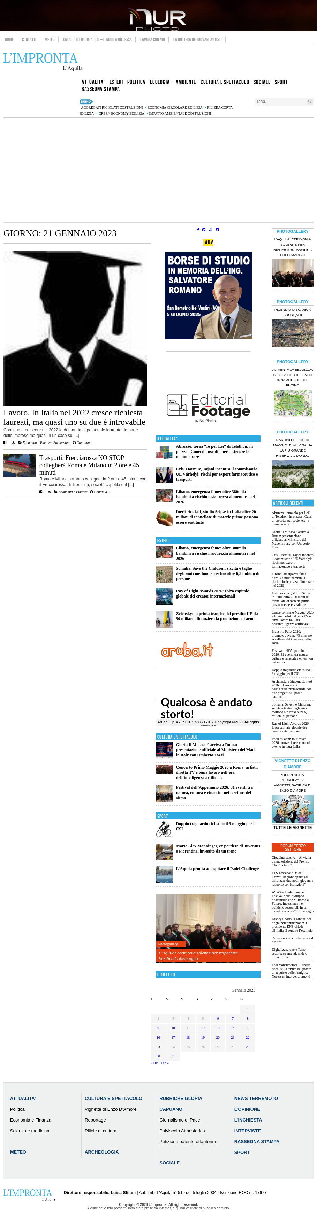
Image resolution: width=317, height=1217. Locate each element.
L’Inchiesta (248, 1120)
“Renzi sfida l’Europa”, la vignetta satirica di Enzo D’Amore (292, 782)
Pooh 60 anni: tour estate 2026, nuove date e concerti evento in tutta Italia (291, 742)
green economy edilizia (121, 113)
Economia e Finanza (37, 443)
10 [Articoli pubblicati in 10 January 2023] (173, 1028)
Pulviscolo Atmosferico (182, 1130)
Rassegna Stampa (257, 1141)
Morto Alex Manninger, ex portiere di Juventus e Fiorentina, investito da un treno (218, 849)
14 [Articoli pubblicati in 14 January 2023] (232, 1028)
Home (9, 39)
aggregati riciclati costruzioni (112, 107)
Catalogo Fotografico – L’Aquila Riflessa (97, 39)
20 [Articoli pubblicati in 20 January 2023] (218, 1037)
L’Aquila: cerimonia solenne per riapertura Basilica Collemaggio (198, 955)
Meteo (50, 39)
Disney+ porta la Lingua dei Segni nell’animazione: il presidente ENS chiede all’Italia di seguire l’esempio (292, 924)
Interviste (247, 1130)
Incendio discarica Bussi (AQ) (292, 312)
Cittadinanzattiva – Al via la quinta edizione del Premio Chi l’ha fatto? (291, 861)
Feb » (165, 1063)
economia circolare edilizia (175, 107)
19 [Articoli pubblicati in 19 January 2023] (203, 1037)
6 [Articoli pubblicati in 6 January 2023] (218, 1018)
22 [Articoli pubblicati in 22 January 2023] (247, 1037)
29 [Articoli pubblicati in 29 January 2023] (247, 1047)
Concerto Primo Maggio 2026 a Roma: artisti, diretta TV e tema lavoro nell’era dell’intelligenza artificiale (217, 772)
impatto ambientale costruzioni (180, 113)
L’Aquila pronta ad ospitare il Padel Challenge (217, 868)
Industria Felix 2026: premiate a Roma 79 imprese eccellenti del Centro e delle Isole (292, 637)
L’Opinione (247, 1109)
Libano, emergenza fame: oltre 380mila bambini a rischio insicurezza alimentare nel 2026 (215, 496)
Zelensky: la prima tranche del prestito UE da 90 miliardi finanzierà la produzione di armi (217, 616)
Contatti (29, 39)
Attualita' (167, 439)
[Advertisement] (158, 170)
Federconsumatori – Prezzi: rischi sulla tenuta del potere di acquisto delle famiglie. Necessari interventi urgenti (291, 970)
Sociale (169, 1162)
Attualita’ (23, 1098)
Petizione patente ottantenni (187, 1141)
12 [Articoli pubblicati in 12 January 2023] (203, 1028)
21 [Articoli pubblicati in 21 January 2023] (232, 1037)
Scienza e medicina (30, 1130)
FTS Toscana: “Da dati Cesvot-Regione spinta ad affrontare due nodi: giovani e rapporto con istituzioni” (292, 878)
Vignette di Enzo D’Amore (111, 1109)
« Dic (154, 1063)
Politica (17, 1109)
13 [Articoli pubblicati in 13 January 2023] (218, 1028)
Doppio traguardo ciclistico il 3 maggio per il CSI (292, 672)
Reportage (95, 1120)
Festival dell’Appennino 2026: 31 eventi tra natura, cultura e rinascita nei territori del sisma (214, 792)
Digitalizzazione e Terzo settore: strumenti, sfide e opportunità (289, 953)
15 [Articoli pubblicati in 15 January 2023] (247, 1028)
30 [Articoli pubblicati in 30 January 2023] (158, 1056)
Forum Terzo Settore (293, 848)
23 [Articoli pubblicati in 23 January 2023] (158, 1047)
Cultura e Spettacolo (177, 737)
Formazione (61, 443)
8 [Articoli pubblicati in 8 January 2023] (248, 1018)
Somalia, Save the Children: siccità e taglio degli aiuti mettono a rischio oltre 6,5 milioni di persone (217, 573)
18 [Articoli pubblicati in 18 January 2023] (188, 1037)
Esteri (163, 541)
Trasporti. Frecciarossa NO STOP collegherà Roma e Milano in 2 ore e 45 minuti (89, 465)
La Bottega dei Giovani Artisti (197, 39)
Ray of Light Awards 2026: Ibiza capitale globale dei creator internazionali (212, 593)
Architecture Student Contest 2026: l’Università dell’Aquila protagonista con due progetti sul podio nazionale (292, 689)
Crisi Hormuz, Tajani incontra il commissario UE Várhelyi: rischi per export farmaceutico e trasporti (217, 474)
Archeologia (102, 1152)
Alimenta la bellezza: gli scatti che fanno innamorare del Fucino (292, 377)
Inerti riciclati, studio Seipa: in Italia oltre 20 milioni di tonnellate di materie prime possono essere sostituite (217, 517)
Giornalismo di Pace (179, 1120)
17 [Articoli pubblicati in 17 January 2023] (173, 1037)
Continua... (82, 443)
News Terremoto (256, 1098)
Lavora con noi (152, 39)
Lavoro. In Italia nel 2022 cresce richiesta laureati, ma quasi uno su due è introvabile (74, 417)
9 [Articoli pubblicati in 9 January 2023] (158, 1028)
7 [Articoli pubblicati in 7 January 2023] (233, 1018)
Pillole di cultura (100, 1130)
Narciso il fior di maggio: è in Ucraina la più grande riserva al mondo (292, 447)
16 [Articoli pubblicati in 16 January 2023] (158, 1037)
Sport (162, 816)
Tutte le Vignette (292, 827)
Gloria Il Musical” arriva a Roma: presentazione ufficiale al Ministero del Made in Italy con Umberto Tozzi (216, 749)
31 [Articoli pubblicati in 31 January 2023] (173, 1056)
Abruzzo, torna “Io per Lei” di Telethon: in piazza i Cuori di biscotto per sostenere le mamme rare (214, 451)
